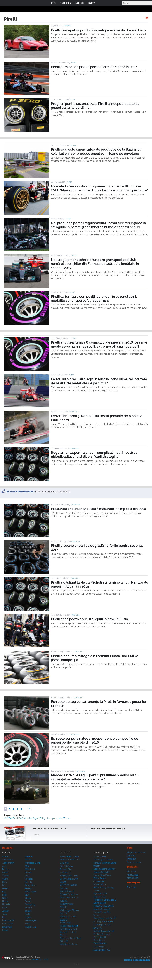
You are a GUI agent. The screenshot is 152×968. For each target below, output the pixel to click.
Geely (5, 898)
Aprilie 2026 (132, 875)
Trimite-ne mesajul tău (137, 960)
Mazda (28, 859)
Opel (27, 875)
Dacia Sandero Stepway (104, 869)
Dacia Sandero (100, 943)
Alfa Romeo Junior (68, 944)
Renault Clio (65, 869)
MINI (27, 866)
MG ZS (63, 913)
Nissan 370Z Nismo (103, 859)
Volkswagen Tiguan (69, 856)
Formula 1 (73, 412)
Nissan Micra (99, 884)
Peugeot (29, 879)
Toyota (28, 917)
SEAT (27, 895)
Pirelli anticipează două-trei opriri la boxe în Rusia (89, 619)
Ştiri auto (131, 856)
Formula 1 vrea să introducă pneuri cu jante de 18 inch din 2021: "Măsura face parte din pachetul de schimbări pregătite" (99, 188)
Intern (73, 145)
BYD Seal (64, 863)
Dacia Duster (99, 940)
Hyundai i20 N (100, 893)
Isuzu (4, 907)
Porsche (29, 882)
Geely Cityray (66, 866)
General (68, 26)
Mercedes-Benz (32, 863)
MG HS (63, 907)
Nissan (28, 872)
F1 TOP (73, 63)
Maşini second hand (136, 852)
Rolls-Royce (30, 891)
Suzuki (28, 911)
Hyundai (6, 904)
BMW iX (97, 928)
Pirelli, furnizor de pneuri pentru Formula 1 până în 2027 (94, 67)
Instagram (101, 835)
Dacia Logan (99, 946)
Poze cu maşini (134, 862)
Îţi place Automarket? (20, 491)
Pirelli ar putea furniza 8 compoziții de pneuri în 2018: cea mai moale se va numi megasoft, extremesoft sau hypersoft (99, 344)
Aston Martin (8, 863)
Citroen (5, 875)
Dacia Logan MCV (101, 950)
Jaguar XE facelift (101, 909)
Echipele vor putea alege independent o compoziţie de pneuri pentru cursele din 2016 (94, 740)
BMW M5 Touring (68, 885)
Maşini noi (7, 848)
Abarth (5, 856)
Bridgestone (45, 818)
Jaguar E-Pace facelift (103, 906)
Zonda (66, 818)
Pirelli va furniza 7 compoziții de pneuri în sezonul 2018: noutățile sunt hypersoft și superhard (94, 298)
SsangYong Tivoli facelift (104, 918)
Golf (21, 818)
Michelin (28, 818)
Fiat (4, 891)
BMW (5, 872)
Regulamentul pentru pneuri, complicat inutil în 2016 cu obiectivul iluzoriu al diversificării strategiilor (94, 455)
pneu (54, 818)
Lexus (5, 930)
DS (3, 885)
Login (99, 3)
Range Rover (31, 885)
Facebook (94, 835)
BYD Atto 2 (65, 872)
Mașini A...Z (30, 927)
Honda (5, 901)
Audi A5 (63, 901)
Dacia (4, 882)
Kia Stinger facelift (101, 924)
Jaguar (5, 911)
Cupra (5, 879)
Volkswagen (30, 920)
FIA (10, 818)
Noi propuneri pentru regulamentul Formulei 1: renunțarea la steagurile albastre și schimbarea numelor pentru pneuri (98, 225)
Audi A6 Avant (67, 891)
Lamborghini (8, 920)
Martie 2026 (132, 878)
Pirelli (15, 818)
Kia (3, 917)
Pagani (36, 818)
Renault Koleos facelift (103, 931)
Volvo (27, 923)
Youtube (109, 835)
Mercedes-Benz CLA (70, 859)
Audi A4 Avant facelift (103, 921)
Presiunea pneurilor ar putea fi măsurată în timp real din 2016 (98, 509)
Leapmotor (7, 927)
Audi (4, 866)
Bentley (6, 869)
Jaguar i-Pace (99, 896)
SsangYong (30, 904)
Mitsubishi (30, 869)
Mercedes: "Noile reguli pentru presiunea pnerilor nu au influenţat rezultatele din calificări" (95, 777)
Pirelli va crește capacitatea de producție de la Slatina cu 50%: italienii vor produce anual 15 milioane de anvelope (96, 151)
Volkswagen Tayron (69, 910)
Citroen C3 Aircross (69, 894)
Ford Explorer (99, 856)
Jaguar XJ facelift (101, 872)
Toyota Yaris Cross (102, 875)
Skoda (28, 898)
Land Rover (7, 923)
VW (5, 818)
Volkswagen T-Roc (69, 875)
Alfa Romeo (7, 859)
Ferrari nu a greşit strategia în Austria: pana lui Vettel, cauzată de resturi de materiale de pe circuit (99, 381)
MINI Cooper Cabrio (69, 897)
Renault (28, 888)
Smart (28, 901)
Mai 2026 (131, 871)
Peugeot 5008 (66, 904)
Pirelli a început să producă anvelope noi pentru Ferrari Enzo (98, 30)
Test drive (131, 859)
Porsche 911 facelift (69, 926)
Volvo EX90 (65, 922)
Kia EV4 (63, 888)
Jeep (4, 914)
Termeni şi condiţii (39, 959)
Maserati (29, 856)
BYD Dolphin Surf (68, 929)
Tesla (27, 914)
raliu (60, 818)
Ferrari (5, 888)
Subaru (28, 907)
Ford (4, 895)
